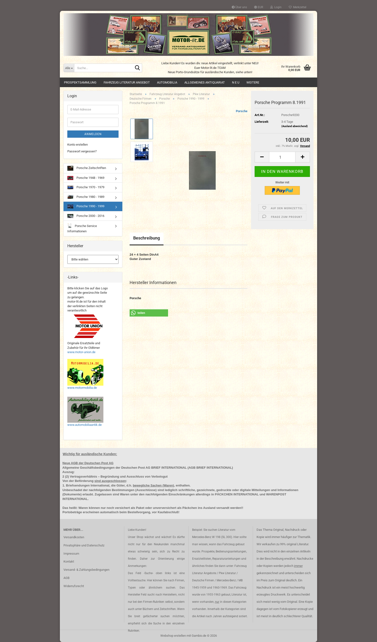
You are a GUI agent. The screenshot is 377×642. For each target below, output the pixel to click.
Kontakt (68, 561)
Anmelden (93, 134)
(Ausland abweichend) (294, 126)
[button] (259, 7)
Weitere (252, 82)
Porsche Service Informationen (82, 228)
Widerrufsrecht (73, 586)
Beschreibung (146, 237)
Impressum (71, 553)
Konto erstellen (77, 144)
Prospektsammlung (80, 82)
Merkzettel (297, 7)
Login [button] (276, 7)
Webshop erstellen (173, 635)
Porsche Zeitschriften (86, 168)
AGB (66, 578)
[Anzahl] (282, 157)
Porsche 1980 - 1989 (85, 197)
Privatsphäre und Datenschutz (83, 545)
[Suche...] (68, 68)
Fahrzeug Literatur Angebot (127, 82)
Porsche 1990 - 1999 (85, 206)
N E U (235, 82)
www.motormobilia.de (82, 387)
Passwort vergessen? (82, 151)
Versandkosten (73, 537)
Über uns (239, 7)
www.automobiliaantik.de (84, 425)
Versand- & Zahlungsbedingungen (86, 569)
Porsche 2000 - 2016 (85, 216)
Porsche (241, 111)
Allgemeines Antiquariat (204, 82)
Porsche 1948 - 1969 (85, 178)
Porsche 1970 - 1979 (85, 187)
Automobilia (167, 82)
